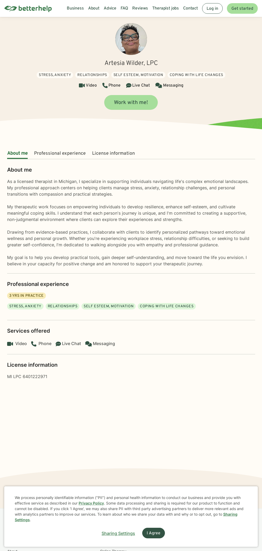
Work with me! (131, 102)
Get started (242, 8)
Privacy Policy (91, 503)
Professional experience (60, 153)
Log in (212, 8)
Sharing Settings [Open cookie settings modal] (118, 533)
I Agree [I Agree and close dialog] (153, 533)
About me (17, 153)
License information (113, 153)
